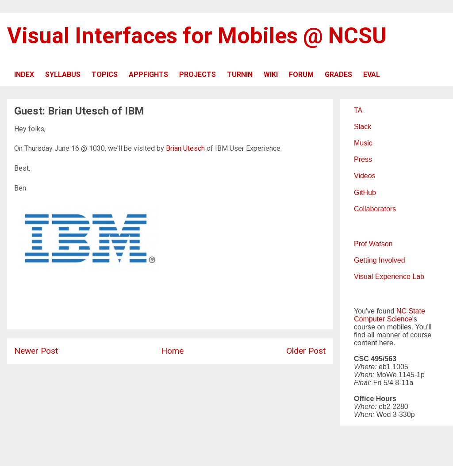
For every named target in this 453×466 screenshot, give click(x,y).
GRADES (338, 74)
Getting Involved (379, 260)
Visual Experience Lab (389, 276)
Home (172, 351)
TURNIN (240, 74)
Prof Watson (373, 244)
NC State (410, 311)
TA (358, 110)
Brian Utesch (185, 148)
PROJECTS (197, 74)
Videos (365, 176)
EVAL (371, 74)
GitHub (365, 192)
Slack (362, 126)
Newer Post (36, 351)
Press (363, 159)
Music (363, 143)
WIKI (271, 74)
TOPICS (105, 74)
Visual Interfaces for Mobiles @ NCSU (197, 36)
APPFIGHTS (148, 74)
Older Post (306, 351)
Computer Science (383, 319)
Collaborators (375, 209)
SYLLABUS (63, 74)
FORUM (301, 74)
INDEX (24, 74)
